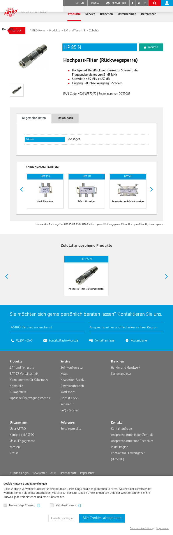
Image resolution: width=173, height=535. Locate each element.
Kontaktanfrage (104, 359)
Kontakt (116, 441)
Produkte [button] (63, 14)
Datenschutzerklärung (142, 528)
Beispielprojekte (70, 447)
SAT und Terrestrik (74, 30)
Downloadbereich (72, 404)
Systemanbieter (121, 392)
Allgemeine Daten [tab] (34, 118)
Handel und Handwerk (125, 386)
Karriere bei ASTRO (22, 453)
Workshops (68, 410)
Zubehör (94, 30)
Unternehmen (19, 441)
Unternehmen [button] (115, 14)
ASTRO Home (38, 30)
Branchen (117, 379)
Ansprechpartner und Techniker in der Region (132, 462)
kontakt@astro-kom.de (63, 359)
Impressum (162, 528)
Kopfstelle (16, 404)
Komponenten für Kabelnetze (29, 398)
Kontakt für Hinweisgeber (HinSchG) (128, 474)
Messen (15, 465)
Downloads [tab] (65, 118)
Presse (14, 471)
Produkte (55, 30)
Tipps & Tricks (69, 416)
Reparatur (67, 422)
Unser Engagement (22, 459)
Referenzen (136, 14)
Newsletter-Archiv (72, 398)
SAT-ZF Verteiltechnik (24, 392)
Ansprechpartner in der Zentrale (132, 453)
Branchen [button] (94, 14)
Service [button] (79, 14)
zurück (16, 30)
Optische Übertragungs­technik (30, 416)
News (64, 392)
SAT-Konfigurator (71, 386)
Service (65, 379)
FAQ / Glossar (69, 428)
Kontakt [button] (154, 14)
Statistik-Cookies (63, 506)
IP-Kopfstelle (18, 410)
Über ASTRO (18, 447)
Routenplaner (139, 359)
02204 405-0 (24, 359)
